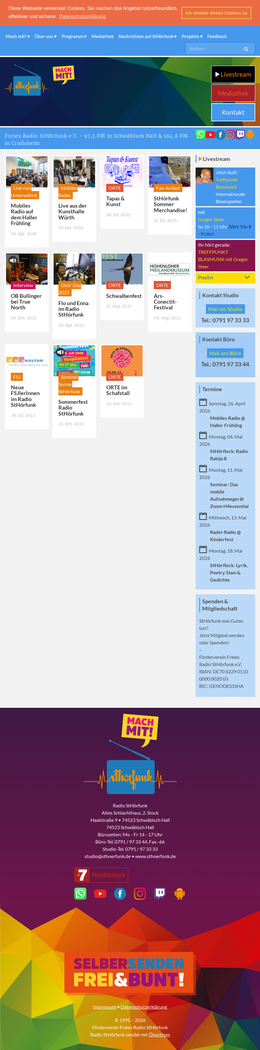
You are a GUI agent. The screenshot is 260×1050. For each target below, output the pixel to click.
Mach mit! (16, 36)
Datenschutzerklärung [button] (82, 16)
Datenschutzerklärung (144, 1006)
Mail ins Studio (225, 308)
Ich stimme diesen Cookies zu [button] (216, 13)
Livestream (233, 74)
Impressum (104, 1006)
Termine (212, 388)
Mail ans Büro (225, 352)
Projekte (190, 36)
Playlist (205, 277)
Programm (72, 36)
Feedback (217, 36)
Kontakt (233, 112)
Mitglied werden (227, 635)
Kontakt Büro (218, 339)
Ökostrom (159, 1034)
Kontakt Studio (220, 295)
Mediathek (102, 36)
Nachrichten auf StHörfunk (146, 36)
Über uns (44, 36)
